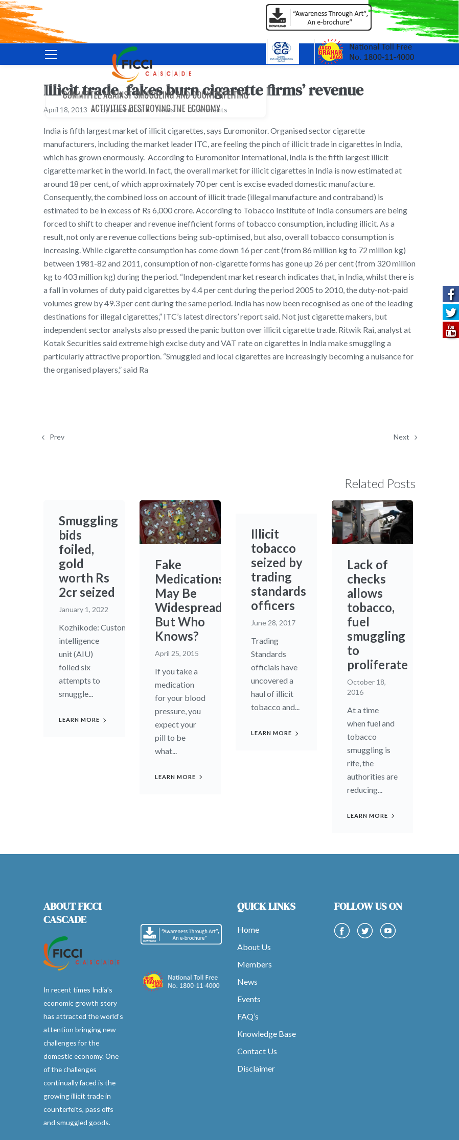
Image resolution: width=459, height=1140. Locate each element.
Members (254, 964)
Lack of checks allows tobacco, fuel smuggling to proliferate (377, 614)
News (247, 981)
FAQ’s (248, 1016)
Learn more (79, 719)
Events (249, 999)
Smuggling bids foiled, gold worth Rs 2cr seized (88, 556)
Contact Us (257, 1051)
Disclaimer (256, 1068)
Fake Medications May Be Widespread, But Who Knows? (190, 600)
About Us (254, 947)
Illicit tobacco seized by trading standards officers (278, 569)
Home (248, 929)
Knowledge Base (266, 1033)
